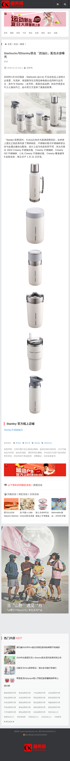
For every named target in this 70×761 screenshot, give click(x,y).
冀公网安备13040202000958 (36, 735)
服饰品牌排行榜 (10, 693)
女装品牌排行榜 (25, 698)
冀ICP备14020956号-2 (47, 731)
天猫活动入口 (33, 717)
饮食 (37, 33)
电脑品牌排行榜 (54, 702)
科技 (18, 33)
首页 (5, 33)
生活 (16, 44)
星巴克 (27, 443)
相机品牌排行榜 (39, 707)
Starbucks (48, 443)
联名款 (18, 443)
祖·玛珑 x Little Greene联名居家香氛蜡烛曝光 (27, 515)
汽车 (24, 33)
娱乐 (49, 33)
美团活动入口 (9, 717)
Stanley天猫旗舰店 (13, 430)
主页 (10, 44)
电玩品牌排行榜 (39, 702)
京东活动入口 (46, 717)
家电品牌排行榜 (25, 707)
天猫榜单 (57, 717)
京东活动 (34, 494)
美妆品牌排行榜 (10, 698)
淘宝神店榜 (21, 717)
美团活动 (37, 485)
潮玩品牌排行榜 (25, 712)
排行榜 (7, 686)
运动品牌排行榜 (54, 693)
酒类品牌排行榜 (25, 702)
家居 (43, 33)
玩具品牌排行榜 (39, 712)
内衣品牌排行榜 (10, 702)
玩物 (55, 33)
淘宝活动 (22, 494)
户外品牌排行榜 (39, 693)
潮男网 (16, 731)
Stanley (37, 443)
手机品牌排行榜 (10, 707)
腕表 (12, 33)
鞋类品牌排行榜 (54, 698)
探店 (30, 33)
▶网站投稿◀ (9, 722)
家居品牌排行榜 (54, 707)
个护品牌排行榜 (10, 712)
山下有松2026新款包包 (19, 485)
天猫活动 (11, 494)
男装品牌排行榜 (39, 698)
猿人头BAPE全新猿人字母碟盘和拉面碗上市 (42, 515)
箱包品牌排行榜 (25, 693)
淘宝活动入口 (53, 712)
